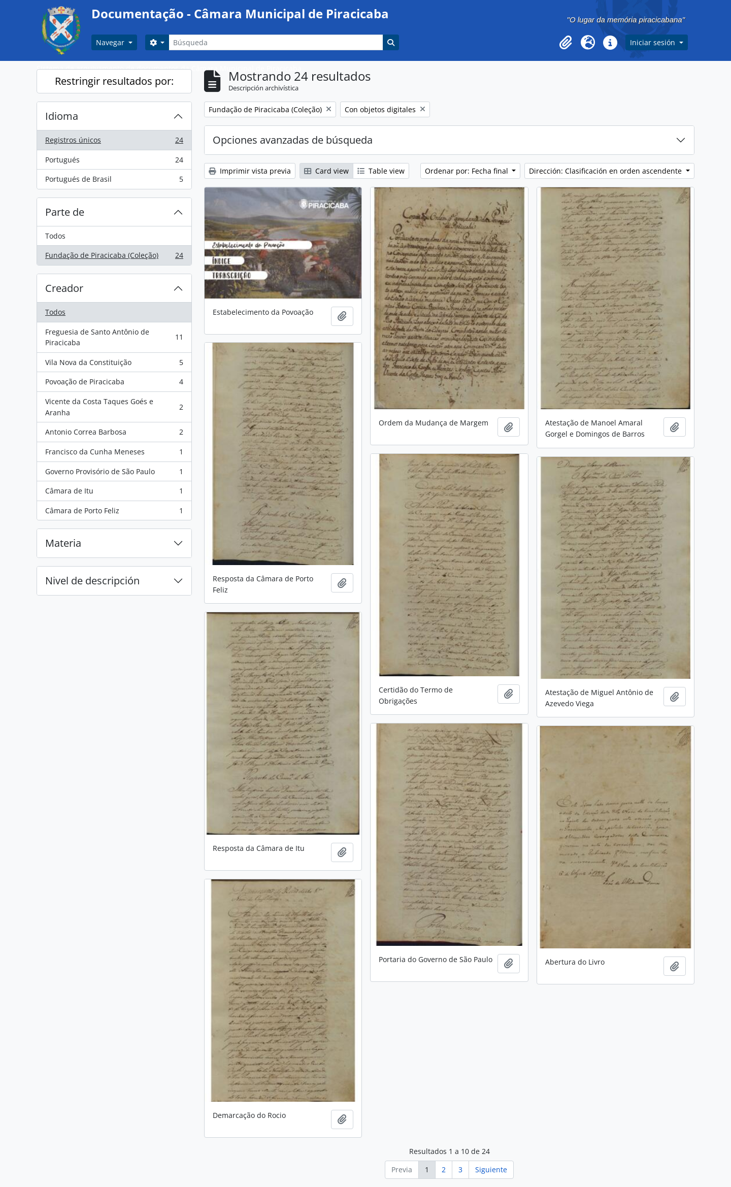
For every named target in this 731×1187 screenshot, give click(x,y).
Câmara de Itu (114, 493)
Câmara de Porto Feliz (114, 512)
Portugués (114, 162)
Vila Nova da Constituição (114, 364)
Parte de (64, 212)
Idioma (61, 116)
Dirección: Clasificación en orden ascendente (606, 171)
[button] (565, 42)
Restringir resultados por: (114, 81)
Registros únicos (114, 142)
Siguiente (491, 1169)
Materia (63, 543)
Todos (55, 236)
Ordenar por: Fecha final (467, 171)
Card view (326, 171)
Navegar (111, 42)
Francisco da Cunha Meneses (114, 453)
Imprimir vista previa (250, 171)
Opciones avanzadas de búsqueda (293, 140)
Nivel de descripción (92, 580)
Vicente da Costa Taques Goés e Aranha (114, 407)
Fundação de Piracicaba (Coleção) (114, 257)
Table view (381, 171)
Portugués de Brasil (114, 181)
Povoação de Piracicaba (114, 383)
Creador (64, 288)
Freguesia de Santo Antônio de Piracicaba (114, 337)
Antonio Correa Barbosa (114, 434)
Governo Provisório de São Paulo (114, 473)
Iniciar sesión (653, 42)
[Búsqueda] (276, 42)
